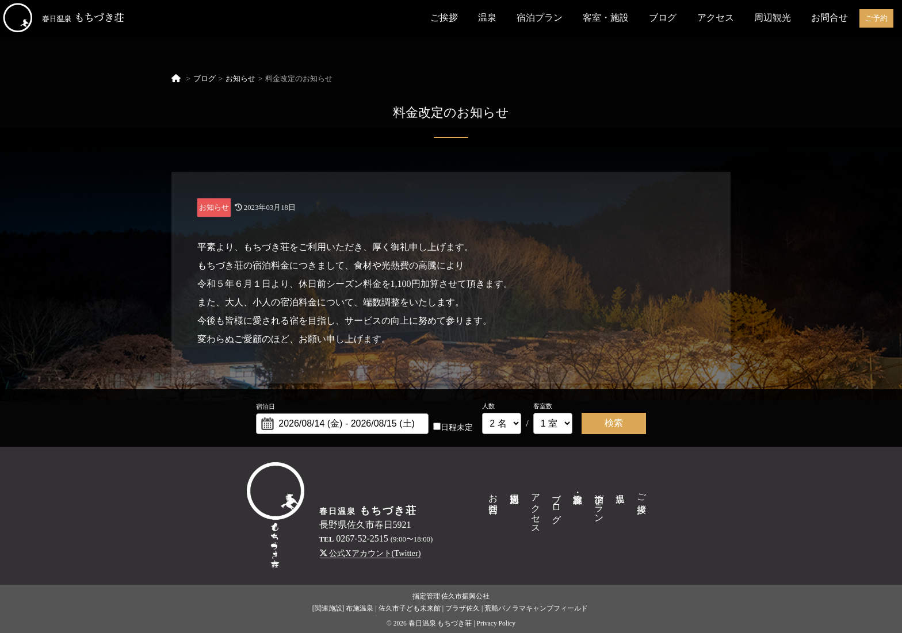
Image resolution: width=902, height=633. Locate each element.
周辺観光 (772, 17)
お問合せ (829, 17)
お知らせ (240, 79)
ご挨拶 (444, 17)
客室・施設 (606, 17)
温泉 (487, 17)
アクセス (715, 17)
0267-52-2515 (362, 538)
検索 (614, 423)
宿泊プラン (540, 17)
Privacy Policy (495, 623)
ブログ (662, 17)
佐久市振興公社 (465, 596)
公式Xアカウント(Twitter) (370, 553)
